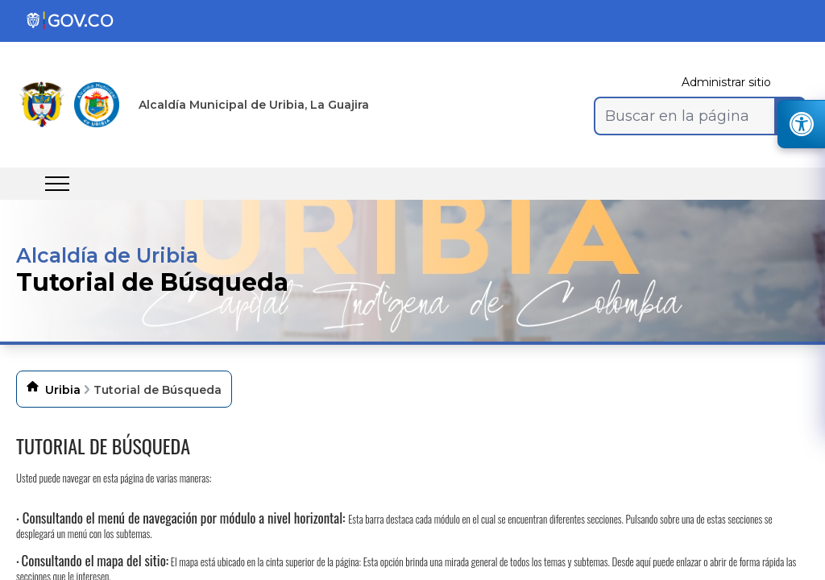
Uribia (63, 390)
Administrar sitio (726, 82)
